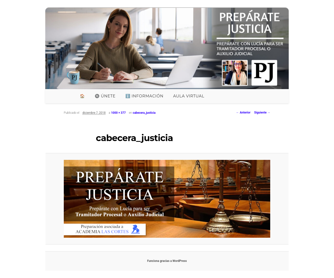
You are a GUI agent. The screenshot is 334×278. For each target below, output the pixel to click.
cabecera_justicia (144, 112)
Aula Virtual (188, 96)
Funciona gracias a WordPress (167, 261)
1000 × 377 (118, 112)
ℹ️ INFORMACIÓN (144, 96)
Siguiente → (262, 112)
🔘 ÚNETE (105, 96)
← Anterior (243, 112)
